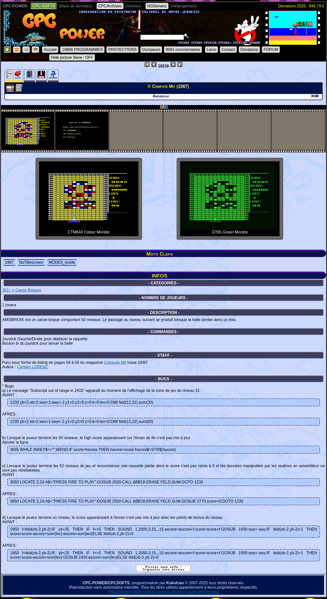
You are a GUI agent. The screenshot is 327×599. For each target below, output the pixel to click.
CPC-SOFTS (43, 6)
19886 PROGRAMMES (82, 49)
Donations (249, 49)
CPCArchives (110, 6)
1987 (9, 262)
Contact (228, 49)
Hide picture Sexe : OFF (72, 57)
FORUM (271, 49)
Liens (211, 49)
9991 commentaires (183, 49)
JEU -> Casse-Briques (21, 290)
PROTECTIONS (122, 49)
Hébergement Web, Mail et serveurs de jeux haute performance (163, 592)
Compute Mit (115, 362)
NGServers (157, 6)
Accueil (50, 49)
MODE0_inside (62, 262)
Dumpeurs (151, 49)
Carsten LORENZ (32, 367)
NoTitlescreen (31, 262)
